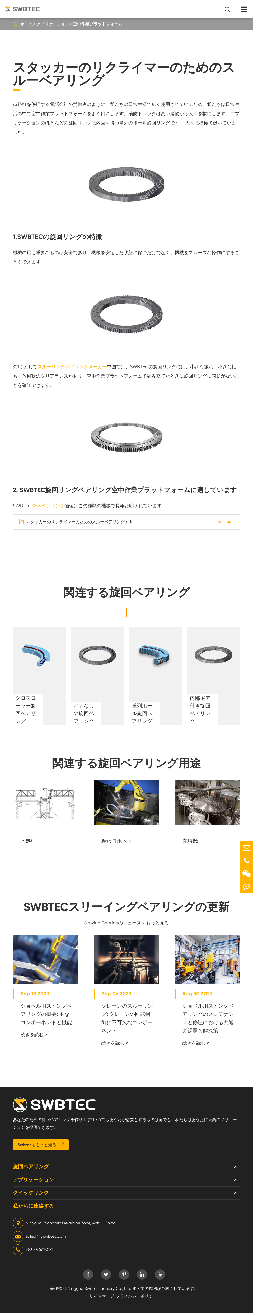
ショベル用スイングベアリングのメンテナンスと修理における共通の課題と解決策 (208, 1018)
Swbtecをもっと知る (40, 1144)
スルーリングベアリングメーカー (72, 366)
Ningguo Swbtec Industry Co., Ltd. (99, 1288)
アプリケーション (52, 24)
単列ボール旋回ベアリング (142, 713)
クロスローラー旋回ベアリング (25, 709)
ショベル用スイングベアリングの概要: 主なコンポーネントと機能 (46, 1014)
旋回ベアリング (31, 1167)
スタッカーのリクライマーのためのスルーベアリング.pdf (75, 521)
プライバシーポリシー (136, 1296)
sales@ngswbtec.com (39, 1236)
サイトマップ (101, 1296)
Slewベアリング (47, 505)
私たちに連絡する (33, 1206)
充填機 (190, 841)
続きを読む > (34, 1034)
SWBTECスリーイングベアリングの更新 (126, 907)
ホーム (27, 24)
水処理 (28, 841)
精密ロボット (116, 841)
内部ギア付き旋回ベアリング (200, 709)
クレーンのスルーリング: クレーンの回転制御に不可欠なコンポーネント (127, 1018)
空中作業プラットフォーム (97, 24)
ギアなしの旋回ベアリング (83, 713)
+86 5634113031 (33, 1249)
